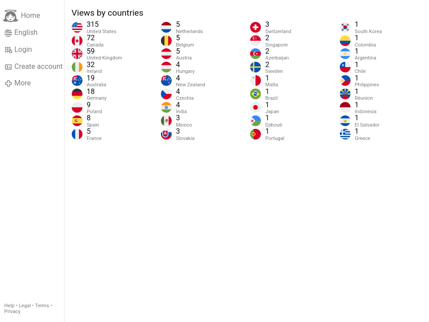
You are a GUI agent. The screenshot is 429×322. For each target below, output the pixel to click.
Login (18, 49)
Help (9, 306)
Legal (25, 306)
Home (21, 16)
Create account (33, 66)
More (17, 83)
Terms (42, 306)
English (21, 32)
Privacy (12, 311)
